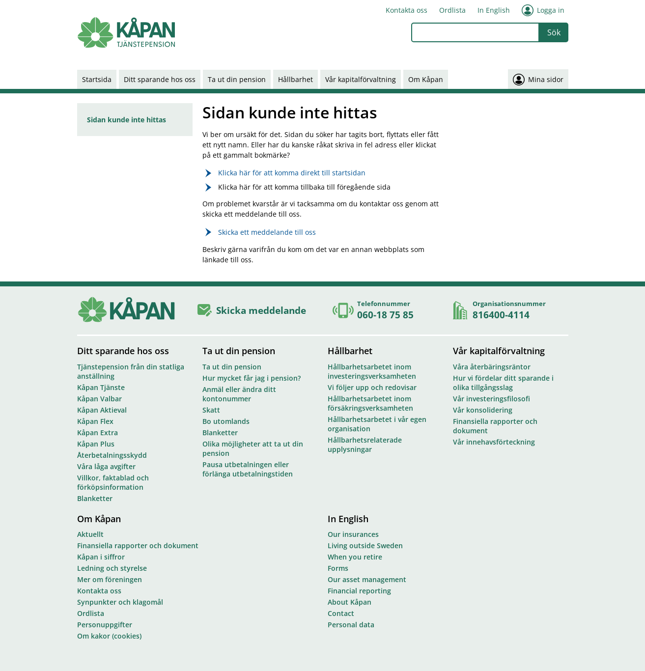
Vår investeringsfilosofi (491, 398)
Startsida (97, 79)
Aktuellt (90, 534)
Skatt (211, 410)
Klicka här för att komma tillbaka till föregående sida (304, 187)
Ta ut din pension (237, 79)
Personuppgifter (104, 624)
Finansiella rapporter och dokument (495, 426)
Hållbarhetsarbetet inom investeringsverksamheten (372, 371)
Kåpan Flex (95, 421)
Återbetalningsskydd (112, 455)
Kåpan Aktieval (102, 410)
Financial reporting (359, 590)
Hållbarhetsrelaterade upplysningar (365, 444)
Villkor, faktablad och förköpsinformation (113, 482)
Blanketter (94, 498)
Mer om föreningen (109, 579)
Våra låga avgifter (106, 466)
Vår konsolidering (482, 410)
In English (493, 10)
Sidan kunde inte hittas (126, 119)
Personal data (351, 624)
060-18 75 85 (385, 314)
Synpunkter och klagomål (120, 602)
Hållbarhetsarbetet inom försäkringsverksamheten (370, 403)
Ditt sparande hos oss (160, 79)
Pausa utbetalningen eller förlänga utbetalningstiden (247, 469)
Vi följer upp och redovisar (372, 387)
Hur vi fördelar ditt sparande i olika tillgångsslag (503, 382)
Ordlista (452, 10)
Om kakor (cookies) (109, 636)
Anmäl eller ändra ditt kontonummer (239, 394)
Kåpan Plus (95, 443)
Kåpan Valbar (99, 398)
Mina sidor (538, 79)
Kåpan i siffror (101, 556)
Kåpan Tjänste (101, 387)
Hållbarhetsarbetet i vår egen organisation (377, 424)
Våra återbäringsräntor (492, 366)
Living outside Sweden (365, 545)
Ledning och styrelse (112, 568)
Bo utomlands (226, 421)
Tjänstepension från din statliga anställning (130, 371)
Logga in (543, 10)
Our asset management (367, 579)
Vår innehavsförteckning (494, 442)
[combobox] (475, 32)
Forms (338, 568)
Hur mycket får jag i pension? (251, 378)
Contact (341, 613)
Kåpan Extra (97, 432)
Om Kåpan (425, 79)
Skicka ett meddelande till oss (267, 232)
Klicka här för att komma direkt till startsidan (291, 172)
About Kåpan (349, 602)
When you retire (355, 556)
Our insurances (353, 534)
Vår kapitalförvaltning (360, 79)
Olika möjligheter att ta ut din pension (252, 448)
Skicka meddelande (261, 310)
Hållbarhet (295, 79)
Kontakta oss (406, 10)
